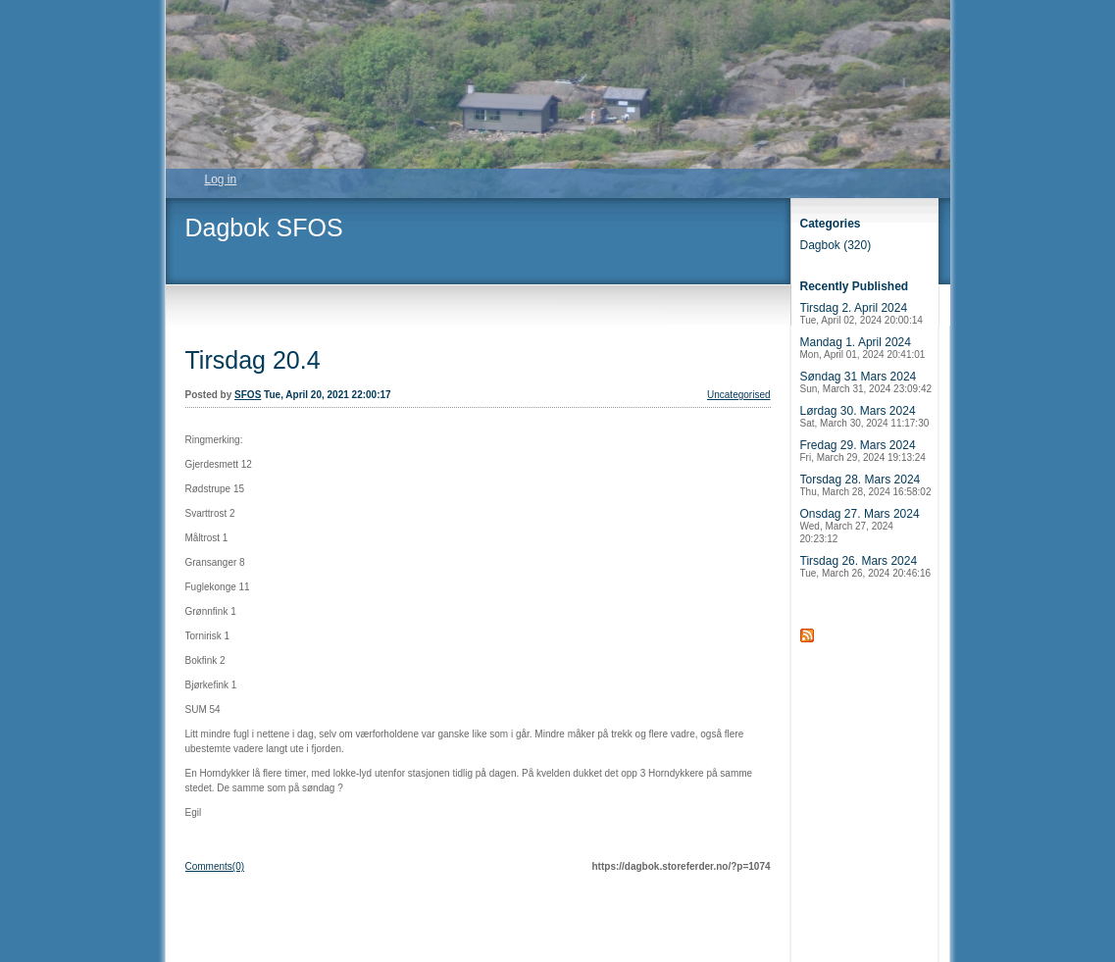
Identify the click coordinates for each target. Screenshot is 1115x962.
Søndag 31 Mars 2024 (866, 382)
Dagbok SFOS (264, 227)
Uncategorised (738, 394)
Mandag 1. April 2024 (863, 347)
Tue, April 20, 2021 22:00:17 (327, 394)
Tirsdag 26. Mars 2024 (866, 566)
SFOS (247, 394)
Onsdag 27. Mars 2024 (860, 525)
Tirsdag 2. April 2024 (861, 313)
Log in (221, 179)
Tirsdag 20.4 (253, 360)
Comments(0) (215, 866)
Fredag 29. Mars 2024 (863, 450)
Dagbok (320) (836, 245)
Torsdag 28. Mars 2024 (866, 485)
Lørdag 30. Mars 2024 (865, 416)
